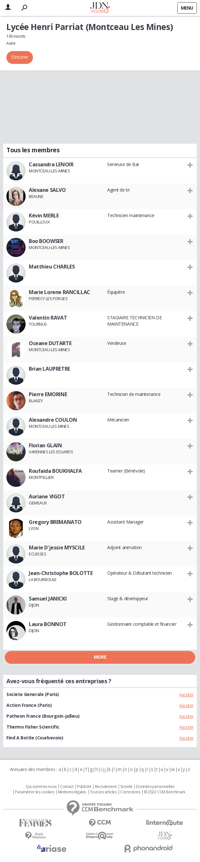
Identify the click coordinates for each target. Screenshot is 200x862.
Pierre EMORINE (48, 394)
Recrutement (105, 786)
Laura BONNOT (48, 624)
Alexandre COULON (53, 419)
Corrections (130, 792)
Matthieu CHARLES (52, 266)
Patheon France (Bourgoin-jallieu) (42, 716)
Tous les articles (103, 792)
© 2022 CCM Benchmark (164, 792)
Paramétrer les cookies (34, 792)
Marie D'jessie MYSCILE (57, 547)
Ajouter (186, 695)
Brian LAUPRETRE (49, 368)
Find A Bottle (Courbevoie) (34, 738)
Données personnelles (155, 786)
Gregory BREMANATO (55, 522)
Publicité (84, 786)
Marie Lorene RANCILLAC (59, 292)
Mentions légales (72, 792)
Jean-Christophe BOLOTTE (60, 573)
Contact (66, 786)
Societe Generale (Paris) (32, 694)
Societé (126, 786)
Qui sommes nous (41, 786)
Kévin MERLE (44, 215)
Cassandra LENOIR (51, 164)
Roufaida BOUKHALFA (55, 470)
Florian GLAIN (45, 445)
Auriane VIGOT (47, 496)
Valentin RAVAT (48, 317)
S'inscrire (19, 57)
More (100, 657)
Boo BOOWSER (46, 241)
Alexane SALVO (47, 189)
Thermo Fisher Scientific (33, 727)
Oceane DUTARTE (50, 343)
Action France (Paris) (29, 705)
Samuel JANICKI (48, 598)
